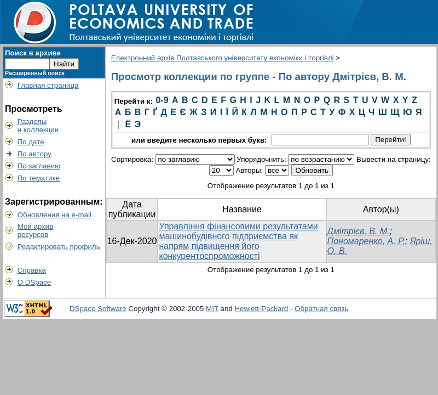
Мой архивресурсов (36, 230)
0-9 (161, 100)
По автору (34, 154)
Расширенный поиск (35, 73)
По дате (31, 142)
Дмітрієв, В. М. (358, 231)
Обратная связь (321, 308)
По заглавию (39, 166)
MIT (212, 308)
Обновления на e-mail (54, 215)
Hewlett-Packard (261, 308)
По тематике (39, 178)
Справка (32, 270)
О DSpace (34, 282)
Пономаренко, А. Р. (366, 241)
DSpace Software (98, 308)
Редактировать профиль (59, 246)
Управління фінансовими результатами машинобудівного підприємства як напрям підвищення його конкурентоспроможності (238, 241)
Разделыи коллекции (38, 125)
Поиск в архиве (33, 53)
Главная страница (48, 85)
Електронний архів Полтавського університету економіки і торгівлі (222, 58)
